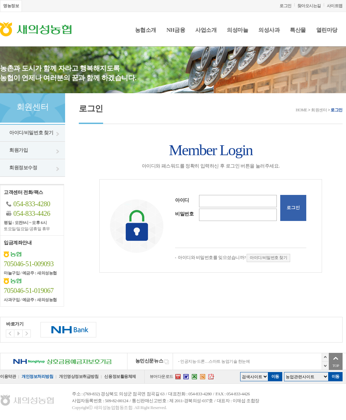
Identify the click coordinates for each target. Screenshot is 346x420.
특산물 (298, 30)
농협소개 (145, 30)
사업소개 (206, 30)
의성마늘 (237, 30)
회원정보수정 (23, 167)
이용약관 (8, 376)
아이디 (182, 200)
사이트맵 (335, 5)
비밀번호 (184, 214)
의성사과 (269, 30)
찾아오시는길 (309, 5)
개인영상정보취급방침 (78, 376)
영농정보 (11, 5)
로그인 (286, 5)
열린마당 (326, 30)
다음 (325, 365)
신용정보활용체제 (120, 376)
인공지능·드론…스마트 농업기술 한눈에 (215, 361)
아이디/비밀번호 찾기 (31, 132)
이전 (325, 357)
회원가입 (18, 150)
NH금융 (175, 30)
